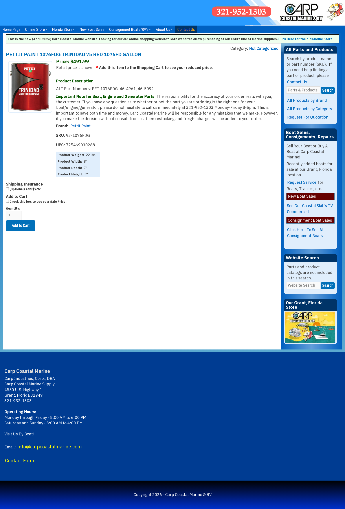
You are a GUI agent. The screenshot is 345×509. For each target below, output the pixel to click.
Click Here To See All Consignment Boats (305, 232)
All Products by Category (309, 108)
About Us (163, 29)
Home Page (11, 29)
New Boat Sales (92, 29)
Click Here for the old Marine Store (305, 39)
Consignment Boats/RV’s (129, 29)
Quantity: (14, 213)
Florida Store (62, 29)
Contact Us (186, 29)
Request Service (301, 182)
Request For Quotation (307, 117)
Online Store (35, 29)
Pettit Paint (80, 125)
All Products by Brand (307, 100)
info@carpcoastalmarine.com (49, 447)
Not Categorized (264, 48)
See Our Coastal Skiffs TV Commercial (310, 208)
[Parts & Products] (303, 90)
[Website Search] (303, 285)
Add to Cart (20, 225)
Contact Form (19, 460)
